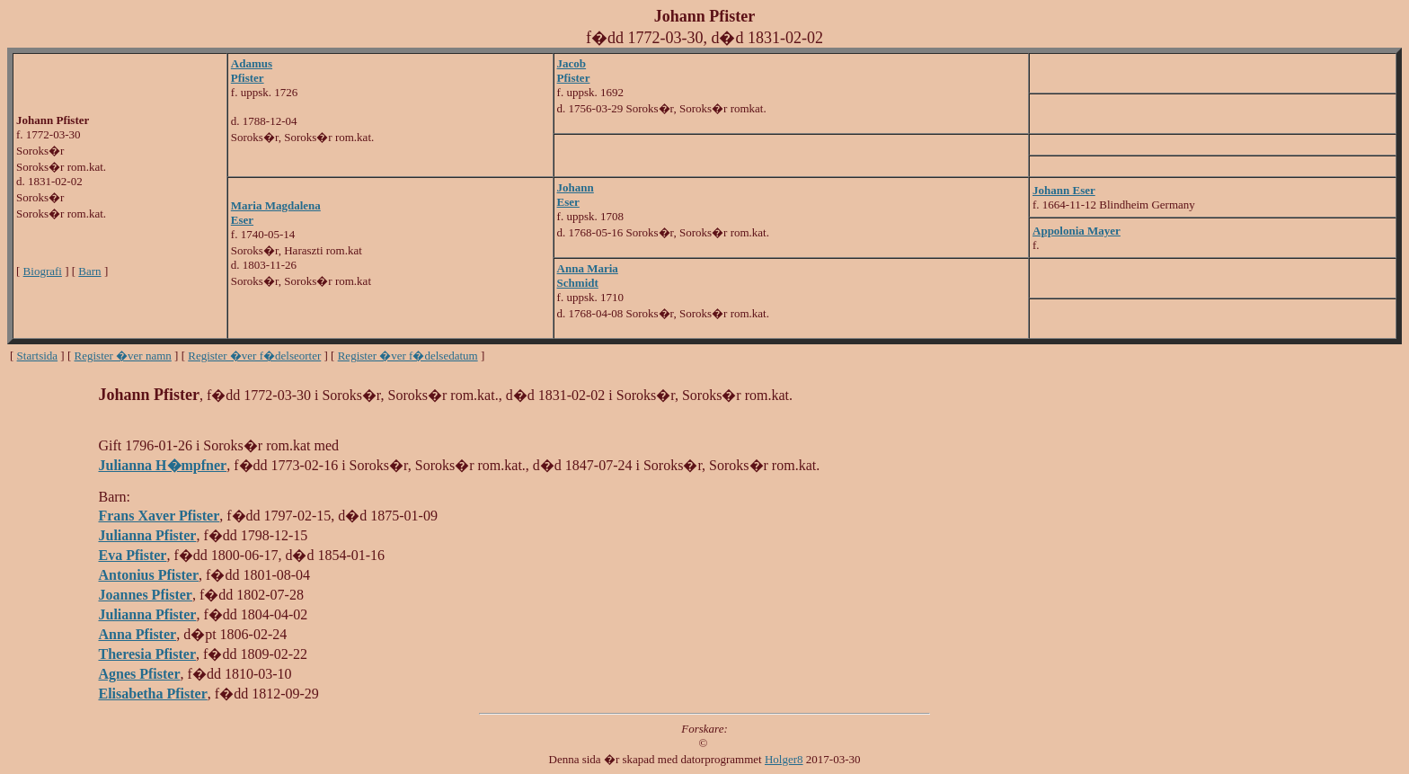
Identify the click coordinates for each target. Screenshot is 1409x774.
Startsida (37, 355)
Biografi (42, 271)
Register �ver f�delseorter (254, 355)
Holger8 (784, 759)
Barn (89, 271)
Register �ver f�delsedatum (408, 355)
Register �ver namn (123, 355)
